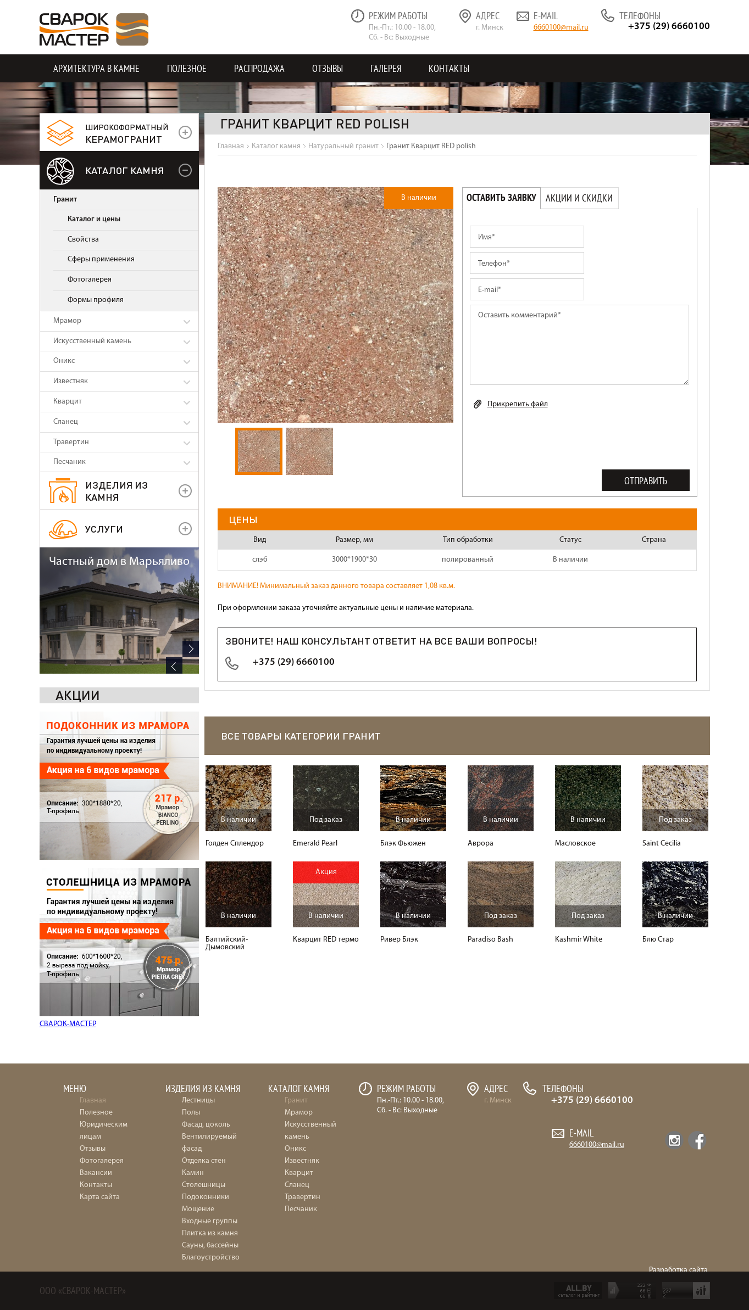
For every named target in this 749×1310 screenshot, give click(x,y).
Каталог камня (124, 170)
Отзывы (327, 68)
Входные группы (209, 1221)
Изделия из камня (116, 490)
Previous (174, 1024)
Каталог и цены (94, 219)
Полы (191, 1113)
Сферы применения (101, 259)
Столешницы (203, 1185)
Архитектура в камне (96, 68)
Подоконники (205, 1197)
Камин (193, 1173)
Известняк (70, 381)
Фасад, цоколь (206, 1125)
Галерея (385, 68)
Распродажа (259, 68)
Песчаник (69, 462)
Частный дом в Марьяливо (119, 921)
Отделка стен (204, 1161)
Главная (93, 1100)
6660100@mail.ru (561, 28)
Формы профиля (96, 300)
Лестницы (198, 1100)
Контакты (449, 68)
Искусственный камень (92, 341)
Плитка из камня (210, 1233)
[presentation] (553, 441)
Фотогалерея (90, 280)
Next (190, 1008)
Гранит (65, 199)
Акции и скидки (579, 198)
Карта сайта (100, 1197)
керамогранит (126, 133)
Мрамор (67, 321)
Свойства (83, 240)
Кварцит (67, 402)
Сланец (65, 422)
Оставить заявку (501, 198)
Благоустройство (211, 1257)
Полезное (187, 68)
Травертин (71, 442)
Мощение (198, 1209)
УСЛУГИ (104, 528)
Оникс (64, 361)
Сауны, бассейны (210, 1245)
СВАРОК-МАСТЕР (68, 898)
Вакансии (96, 1173)
